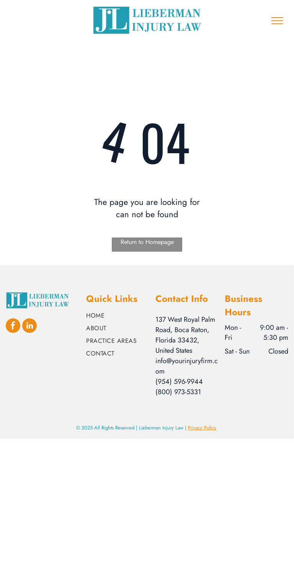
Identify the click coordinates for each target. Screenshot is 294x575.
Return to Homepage (147, 242)
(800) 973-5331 (178, 392)
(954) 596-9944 (179, 382)
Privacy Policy (202, 427)
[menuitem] (118, 315)
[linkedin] (29, 326)
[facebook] (13, 326)
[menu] (277, 21)
